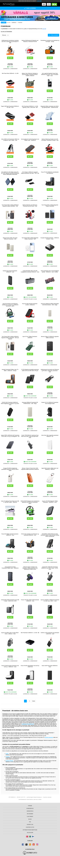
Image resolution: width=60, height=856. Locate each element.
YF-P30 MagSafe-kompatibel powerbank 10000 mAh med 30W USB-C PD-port (30, 370)
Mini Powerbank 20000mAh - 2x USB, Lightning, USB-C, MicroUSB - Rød (30, 107)
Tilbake (4, 22)
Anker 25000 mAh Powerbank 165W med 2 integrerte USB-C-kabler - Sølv (10, 140)
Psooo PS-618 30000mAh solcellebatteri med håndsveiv (50, 173)
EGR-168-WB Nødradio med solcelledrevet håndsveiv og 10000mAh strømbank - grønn (30, 502)
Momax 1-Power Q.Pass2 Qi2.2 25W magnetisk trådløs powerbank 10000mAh (30, 469)
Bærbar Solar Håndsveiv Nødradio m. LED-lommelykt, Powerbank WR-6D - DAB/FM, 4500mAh (30, 74)
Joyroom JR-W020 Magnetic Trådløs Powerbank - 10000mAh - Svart (50, 502)
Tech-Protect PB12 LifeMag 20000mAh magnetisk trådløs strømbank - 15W (10, 205)
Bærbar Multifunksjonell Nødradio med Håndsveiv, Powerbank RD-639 (30, 41)
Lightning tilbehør (9, 760)
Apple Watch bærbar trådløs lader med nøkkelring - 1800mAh (49, 469)
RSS (30, 821)
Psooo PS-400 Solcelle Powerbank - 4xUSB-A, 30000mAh (30, 304)
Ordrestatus (30, 811)
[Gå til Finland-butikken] (33, 837)
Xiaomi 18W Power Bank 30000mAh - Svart (50, 666)
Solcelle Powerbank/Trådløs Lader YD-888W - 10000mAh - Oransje (10, 370)
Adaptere (8, 756)
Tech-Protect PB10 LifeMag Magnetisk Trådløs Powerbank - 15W (30, 238)
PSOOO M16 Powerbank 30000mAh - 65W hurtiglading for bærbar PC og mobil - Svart (10, 403)
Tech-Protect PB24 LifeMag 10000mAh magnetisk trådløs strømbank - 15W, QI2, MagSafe (10, 337)
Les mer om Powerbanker (6, 31)
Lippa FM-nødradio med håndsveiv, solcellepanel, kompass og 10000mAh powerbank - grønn (10, 305)
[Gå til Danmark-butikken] (27, 837)
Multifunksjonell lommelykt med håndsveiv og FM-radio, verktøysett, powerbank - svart (50, 370)
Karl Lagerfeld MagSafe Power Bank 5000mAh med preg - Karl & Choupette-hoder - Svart (49, 74)
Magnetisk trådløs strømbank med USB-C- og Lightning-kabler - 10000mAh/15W (50, 107)
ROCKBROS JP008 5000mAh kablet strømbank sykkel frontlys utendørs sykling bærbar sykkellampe (50, 535)
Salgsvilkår (30, 832)
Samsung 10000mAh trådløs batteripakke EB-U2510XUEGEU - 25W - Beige (50, 304)
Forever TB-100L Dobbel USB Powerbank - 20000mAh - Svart (30, 600)
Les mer (44, 28)
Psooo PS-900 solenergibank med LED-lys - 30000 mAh (30, 666)
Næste (33, 701)
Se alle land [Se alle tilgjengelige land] (30, 840)
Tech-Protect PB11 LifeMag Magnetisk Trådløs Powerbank (50, 205)
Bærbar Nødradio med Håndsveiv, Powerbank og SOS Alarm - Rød (30, 205)
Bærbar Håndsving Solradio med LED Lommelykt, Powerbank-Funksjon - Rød (49, 140)
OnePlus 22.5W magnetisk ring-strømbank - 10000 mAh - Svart (50, 633)
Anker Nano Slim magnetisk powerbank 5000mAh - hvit (49, 436)
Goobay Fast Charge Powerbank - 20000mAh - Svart (10, 271)
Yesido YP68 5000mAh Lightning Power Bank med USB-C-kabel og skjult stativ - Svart (30, 436)
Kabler (7, 753)
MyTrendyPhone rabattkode (30, 829)
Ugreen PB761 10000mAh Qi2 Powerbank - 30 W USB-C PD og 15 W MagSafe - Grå (10, 436)
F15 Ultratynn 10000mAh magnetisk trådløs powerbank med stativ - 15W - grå (30, 173)
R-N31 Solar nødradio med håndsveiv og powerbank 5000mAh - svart (30, 534)
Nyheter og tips (30, 827)
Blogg (30, 819)
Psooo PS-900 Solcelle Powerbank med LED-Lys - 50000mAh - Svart (10, 666)
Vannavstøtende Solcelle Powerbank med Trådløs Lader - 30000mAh (30, 140)
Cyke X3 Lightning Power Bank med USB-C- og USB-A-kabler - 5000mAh (10, 502)
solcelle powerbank (49, 737)
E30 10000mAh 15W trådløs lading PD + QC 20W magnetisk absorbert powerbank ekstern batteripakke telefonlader (10, 173)
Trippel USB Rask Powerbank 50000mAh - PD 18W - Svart (10, 107)
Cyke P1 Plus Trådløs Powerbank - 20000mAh (30, 337)
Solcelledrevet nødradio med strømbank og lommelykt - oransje (50, 41)
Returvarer (30, 813)
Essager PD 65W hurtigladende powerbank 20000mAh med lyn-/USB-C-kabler (10, 469)
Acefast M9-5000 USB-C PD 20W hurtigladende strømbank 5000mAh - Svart (30, 271)
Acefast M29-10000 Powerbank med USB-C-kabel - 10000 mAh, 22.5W (10, 600)
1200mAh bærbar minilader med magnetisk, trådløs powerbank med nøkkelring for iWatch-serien (30, 568)
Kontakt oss (30, 824)
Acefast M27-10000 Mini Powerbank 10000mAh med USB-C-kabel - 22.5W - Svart (49, 568)
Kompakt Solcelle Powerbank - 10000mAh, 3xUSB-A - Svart (50, 238)
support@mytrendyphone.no (34, 797)
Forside (30, 805)
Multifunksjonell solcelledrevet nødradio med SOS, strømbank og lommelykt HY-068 (10, 41)
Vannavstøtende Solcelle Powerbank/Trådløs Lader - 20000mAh (10, 567)
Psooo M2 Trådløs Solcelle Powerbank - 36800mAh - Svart (10, 534)
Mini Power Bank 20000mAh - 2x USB (10, 73)
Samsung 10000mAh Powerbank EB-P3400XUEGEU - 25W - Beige (30, 403)
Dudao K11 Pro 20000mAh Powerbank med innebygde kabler (49, 403)
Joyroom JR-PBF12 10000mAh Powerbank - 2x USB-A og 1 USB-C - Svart (50, 600)
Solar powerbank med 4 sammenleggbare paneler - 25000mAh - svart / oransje (50, 271)
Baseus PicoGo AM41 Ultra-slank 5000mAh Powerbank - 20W (10, 238)
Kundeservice (30, 808)
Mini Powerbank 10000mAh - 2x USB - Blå (30, 632)
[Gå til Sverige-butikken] (30, 837)
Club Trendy (30, 816)
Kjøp (11, 90)
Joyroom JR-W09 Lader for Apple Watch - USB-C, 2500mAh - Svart (10, 633)
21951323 (49, 797)
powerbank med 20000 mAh (28, 724)
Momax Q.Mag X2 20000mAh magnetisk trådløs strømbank (50, 337)
